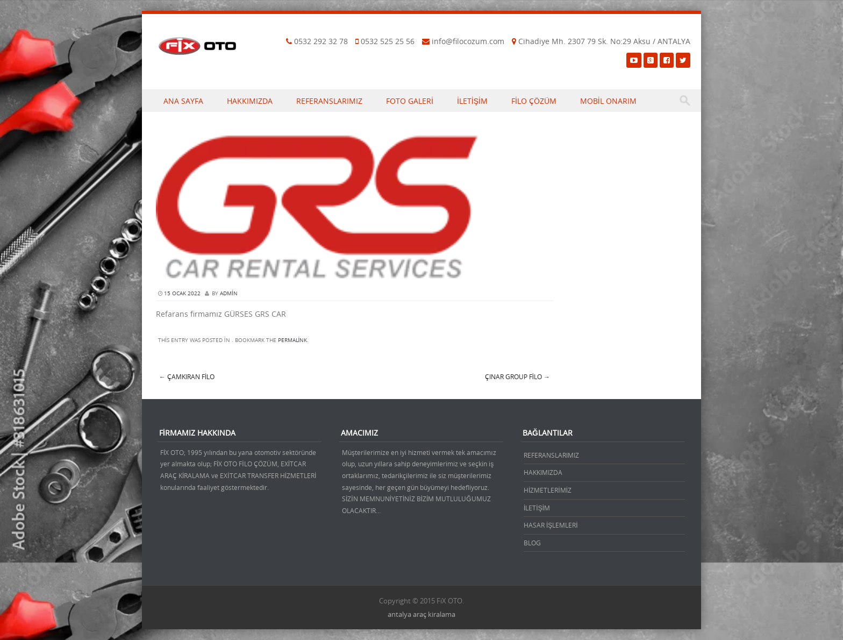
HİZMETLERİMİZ (547, 490)
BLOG (532, 542)
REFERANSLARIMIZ (329, 101)
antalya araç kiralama (421, 614)
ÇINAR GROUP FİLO (517, 376)
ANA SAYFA (183, 101)
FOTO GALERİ (409, 101)
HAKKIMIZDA (250, 101)
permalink (293, 340)
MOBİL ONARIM (608, 101)
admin (229, 293)
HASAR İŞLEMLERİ (551, 525)
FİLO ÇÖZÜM (533, 101)
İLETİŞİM (472, 101)
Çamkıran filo (187, 376)
